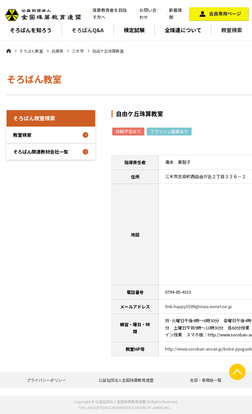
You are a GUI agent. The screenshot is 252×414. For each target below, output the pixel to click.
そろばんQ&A (88, 30)
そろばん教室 (31, 51)
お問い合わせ (148, 13)
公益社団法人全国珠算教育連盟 (126, 380)
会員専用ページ (225, 13)
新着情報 (175, 13)
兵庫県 (57, 51)
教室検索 (231, 30)
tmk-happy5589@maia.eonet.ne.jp (198, 306)
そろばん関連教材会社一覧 (40, 151)
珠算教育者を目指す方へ (110, 13)
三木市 (78, 51)
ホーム (9, 50)
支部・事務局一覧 (205, 380)
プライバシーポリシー (46, 380)
